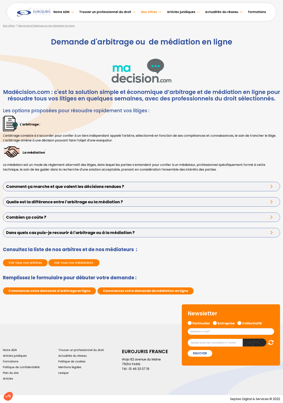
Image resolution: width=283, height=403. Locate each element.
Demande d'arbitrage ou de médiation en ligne (46, 25)
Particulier (201, 323)
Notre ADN (61, 12)
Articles (8, 379)
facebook (275, 178)
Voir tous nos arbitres (25, 262)
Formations (257, 12)
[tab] (141, 186)
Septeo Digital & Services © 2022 (255, 399)
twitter (275, 186)
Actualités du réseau (221, 12)
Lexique (63, 373)
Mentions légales (69, 367)
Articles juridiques (181, 12)
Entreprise (226, 323)
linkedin (275, 193)
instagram (275, 209)
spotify (275, 217)
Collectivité (252, 323)
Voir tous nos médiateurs (75, 262)
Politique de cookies (71, 361)
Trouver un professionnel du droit (105, 12)
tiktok (275, 225)
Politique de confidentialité (21, 367)
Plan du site (11, 373)
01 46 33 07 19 (139, 369)
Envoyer (200, 353)
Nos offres (149, 12)
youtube (275, 201)
